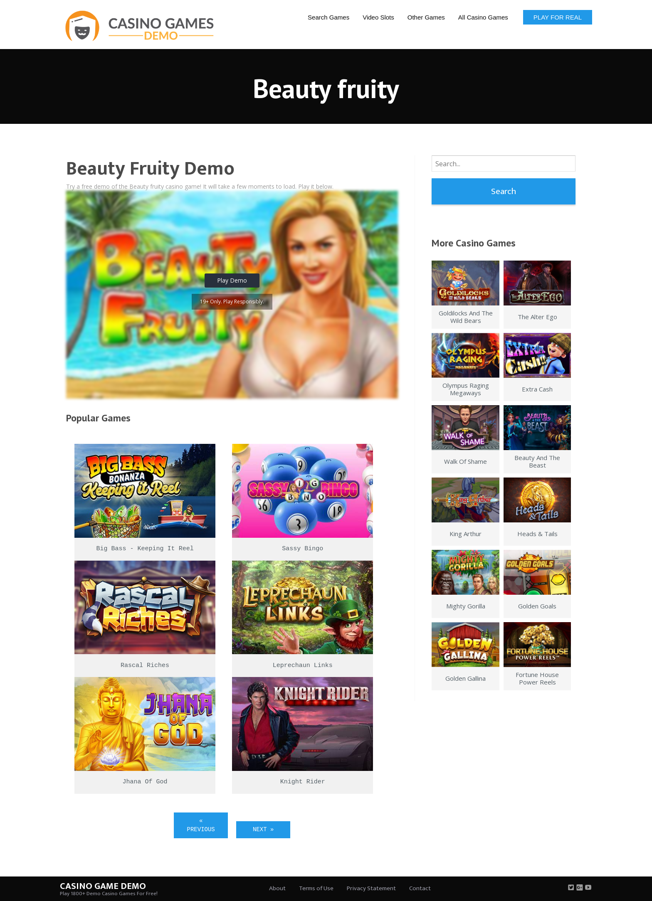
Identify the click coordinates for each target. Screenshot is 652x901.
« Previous (201, 825)
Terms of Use (316, 888)
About (277, 888)
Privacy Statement (371, 888)
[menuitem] (328, 17)
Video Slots (378, 17)
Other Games (426, 17)
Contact (420, 888)
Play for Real (557, 17)
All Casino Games (483, 17)
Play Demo (232, 280)
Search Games (328, 17)
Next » (263, 829)
